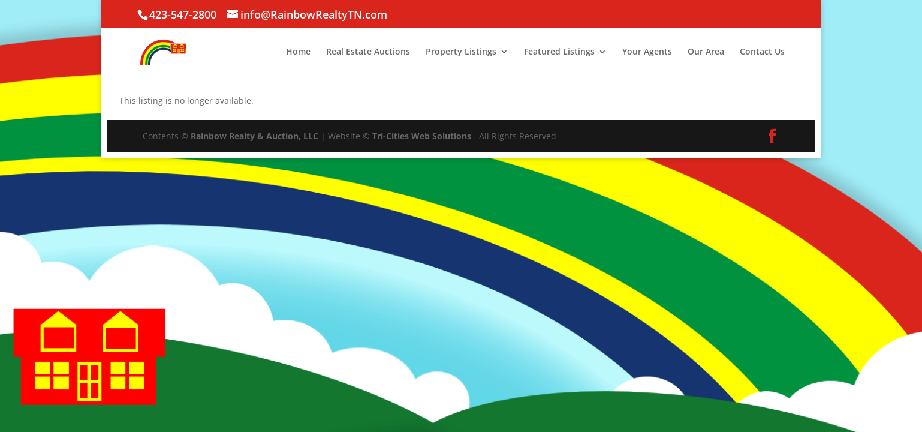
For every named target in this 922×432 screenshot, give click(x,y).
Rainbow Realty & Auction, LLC (254, 136)
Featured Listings (559, 52)
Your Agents (647, 52)
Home (298, 52)
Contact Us (762, 52)
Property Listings (461, 52)
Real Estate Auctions (368, 52)
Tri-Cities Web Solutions (421, 136)
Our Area (706, 52)
